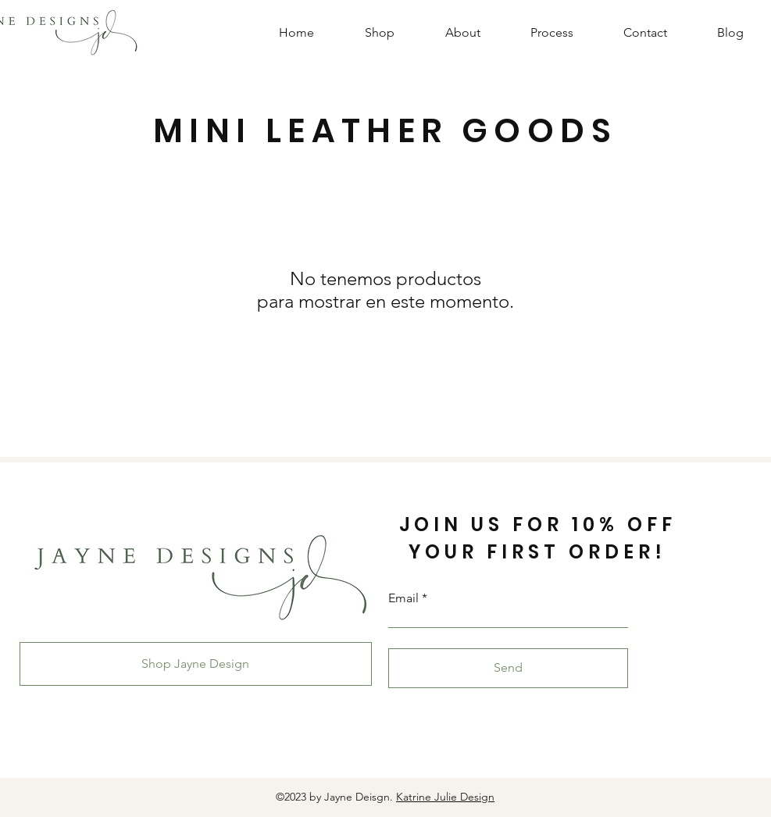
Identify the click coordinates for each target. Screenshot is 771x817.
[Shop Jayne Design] (196, 664)
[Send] (508, 668)
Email (403, 598)
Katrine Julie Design (445, 797)
